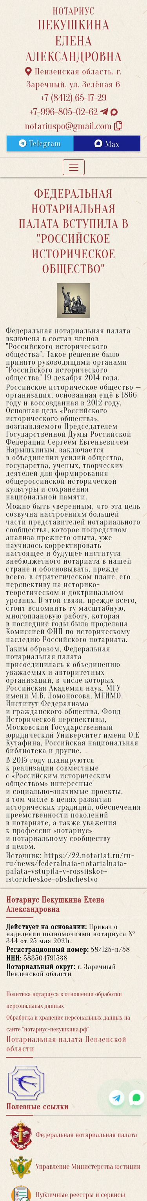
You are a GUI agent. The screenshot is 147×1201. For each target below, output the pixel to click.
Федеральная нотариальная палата (73, 1135)
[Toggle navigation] (74, 167)
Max (106, 144)
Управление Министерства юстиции (75, 1167)
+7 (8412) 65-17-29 (73, 98)
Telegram (40, 143)
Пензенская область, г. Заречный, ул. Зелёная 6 (73, 78)
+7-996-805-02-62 (73, 112)
